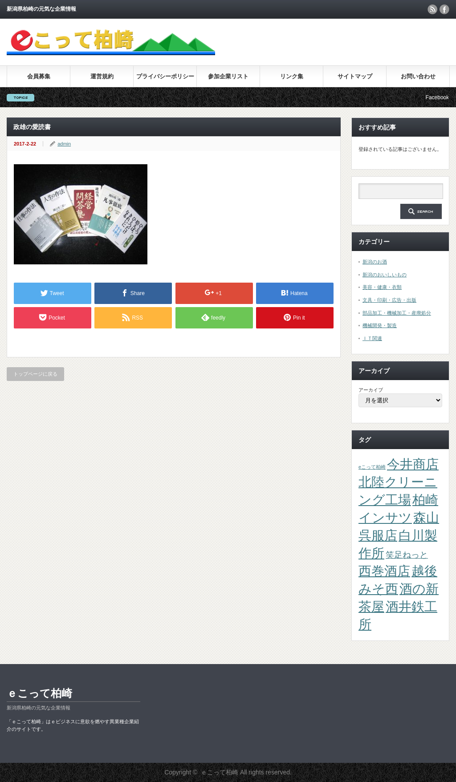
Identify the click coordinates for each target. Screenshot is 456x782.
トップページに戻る (35, 374)
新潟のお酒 (374, 261)
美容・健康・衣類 (382, 287)
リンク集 (291, 76)
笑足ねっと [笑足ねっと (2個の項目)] (407, 554)
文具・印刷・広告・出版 (389, 300)
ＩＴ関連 (372, 338)
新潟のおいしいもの (384, 274)
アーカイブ (370, 390)
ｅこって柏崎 (39, 693)
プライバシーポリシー (165, 76)
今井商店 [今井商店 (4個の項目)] (413, 464)
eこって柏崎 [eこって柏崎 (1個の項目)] (372, 467)
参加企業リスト (228, 76)
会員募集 (38, 76)
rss (432, 9)
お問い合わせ (418, 76)
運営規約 (102, 76)
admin (64, 143)
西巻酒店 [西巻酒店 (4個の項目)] (384, 570)
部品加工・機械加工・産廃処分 (396, 313)
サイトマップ (355, 76)
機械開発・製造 (379, 325)
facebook (444, 9)
